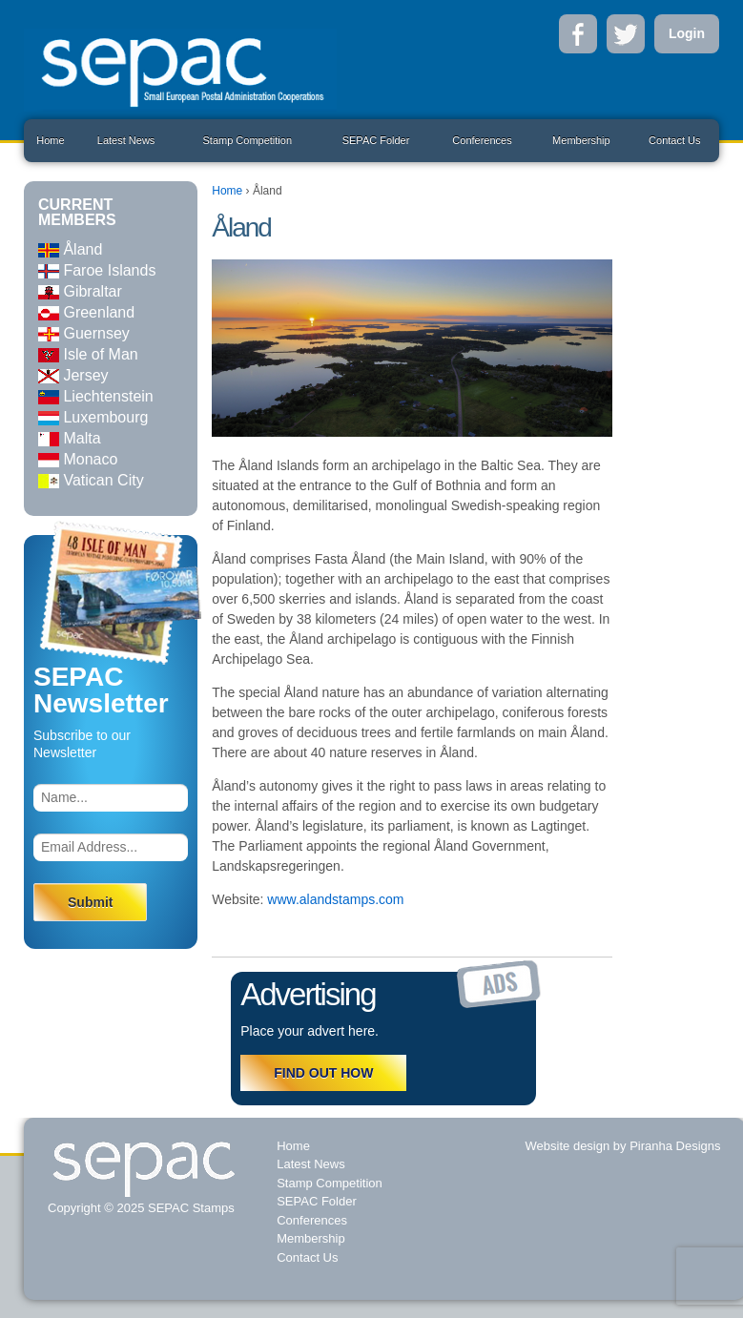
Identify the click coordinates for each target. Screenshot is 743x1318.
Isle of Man (88, 354)
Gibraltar (80, 291)
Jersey (73, 375)
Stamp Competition (247, 140)
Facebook (578, 33)
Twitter (626, 33)
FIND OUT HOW (323, 1073)
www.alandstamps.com (335, 899)
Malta (69, 438)
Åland (70, 249)
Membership (581, 140)
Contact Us (674, 140)
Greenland (86, 312)
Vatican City (91, 480)
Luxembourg (93, 417)
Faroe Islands (96, 270)
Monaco (77, 459)
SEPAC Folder (376, 140)
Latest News (126, 140)
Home (50, 140)
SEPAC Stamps (189, 1208)
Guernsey (84, 333)
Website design (568, 1146)
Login (687, 33)
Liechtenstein (96, 396)
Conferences (481, 140)
